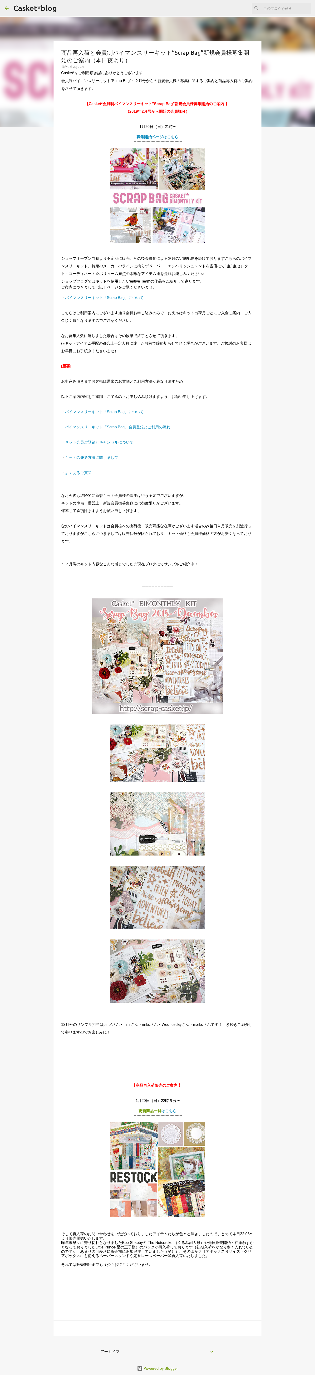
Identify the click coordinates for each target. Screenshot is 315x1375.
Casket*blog (35, 8)
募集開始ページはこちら (157, 137)
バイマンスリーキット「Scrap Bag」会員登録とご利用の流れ (117, 427)
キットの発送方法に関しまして (91, 457)
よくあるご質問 (78, 473)
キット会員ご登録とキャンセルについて (99, 442)
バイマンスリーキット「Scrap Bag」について (104, 298)
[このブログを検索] (286, 8)
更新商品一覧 (157, 1111)
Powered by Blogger (157, 1368)
